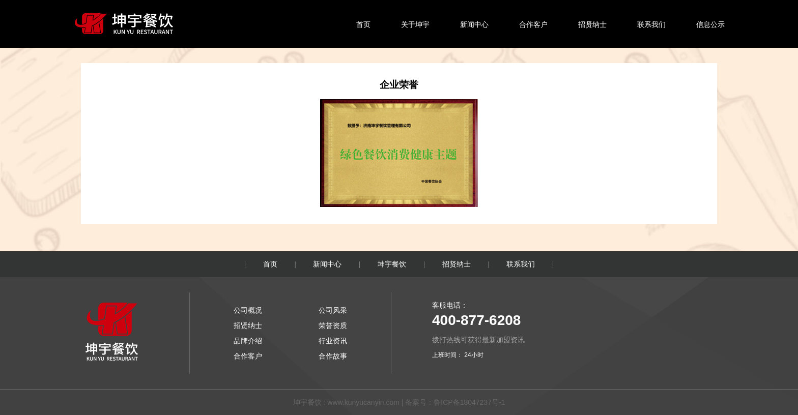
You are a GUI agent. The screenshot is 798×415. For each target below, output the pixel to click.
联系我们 (651, 24)
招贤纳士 (592, 24)
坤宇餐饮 (392, 264)
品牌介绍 (248, 341)
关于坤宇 (415, 24)
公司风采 (333, 310)
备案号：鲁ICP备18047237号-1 (455, 402)
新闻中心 (474, 24)
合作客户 (533, 24)
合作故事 (333, 356)
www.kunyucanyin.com (363, 402)
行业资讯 (333, 341)
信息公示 (710, 24)
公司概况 (248, 310)
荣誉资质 (333, 325)
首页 (363, 24)
